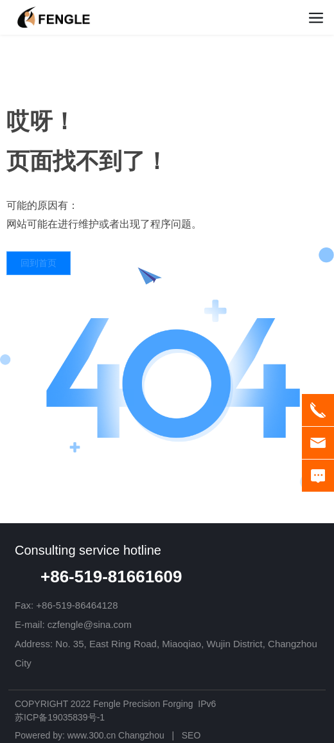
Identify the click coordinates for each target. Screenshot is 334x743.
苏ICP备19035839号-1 (60, 717)
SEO (191, 735)
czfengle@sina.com (90, 624)
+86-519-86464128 (77, 605)
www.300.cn (91, 735)
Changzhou (141, 735)
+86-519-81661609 (111, 576)
